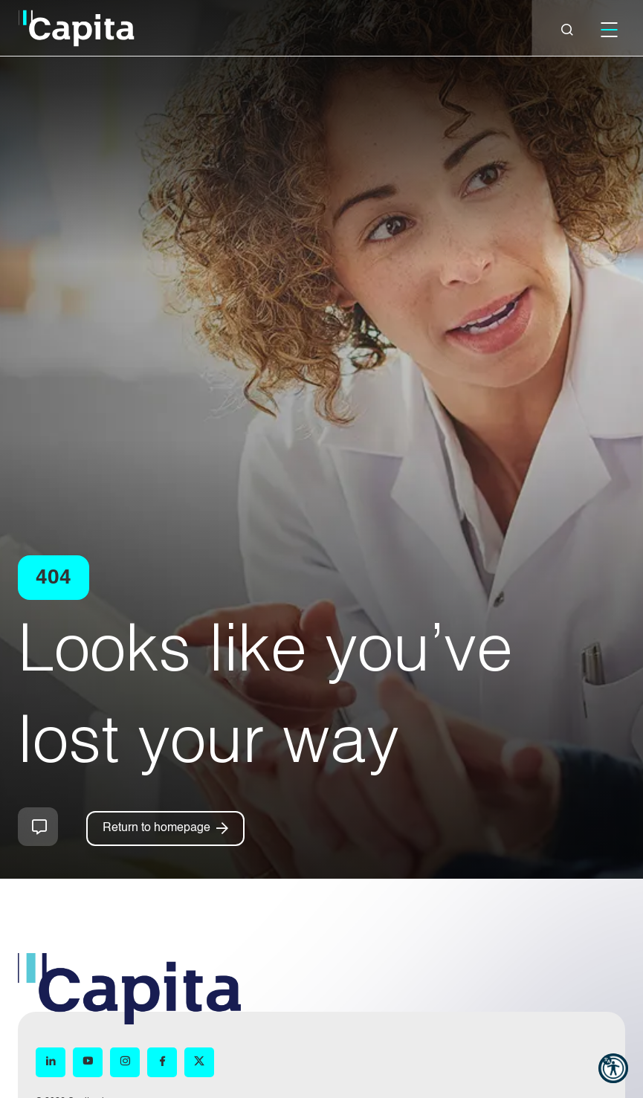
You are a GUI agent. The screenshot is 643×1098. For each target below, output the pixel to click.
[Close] (567, 30)
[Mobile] (608, 30)
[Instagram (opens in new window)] (125, 1062)
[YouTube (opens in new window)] (88, 1062)
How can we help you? (38, 826)
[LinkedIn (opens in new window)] (50, 1062)
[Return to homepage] (165, 828)
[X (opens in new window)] (199, 1062)
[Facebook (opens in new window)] (162, 1062)
